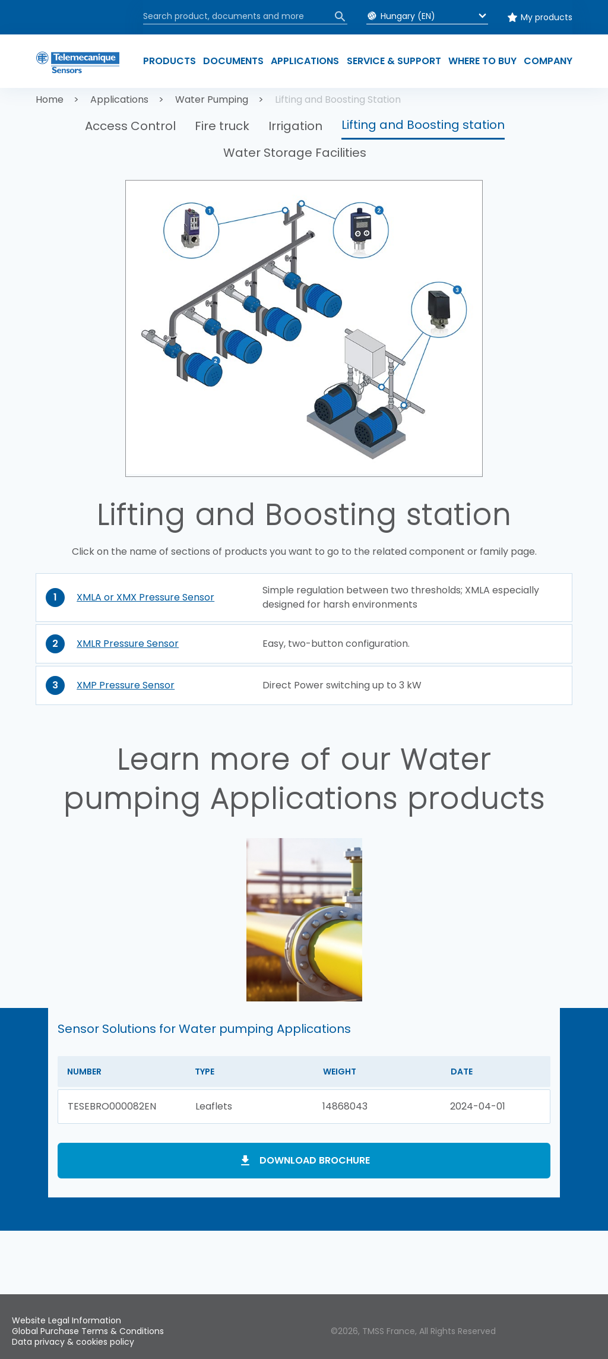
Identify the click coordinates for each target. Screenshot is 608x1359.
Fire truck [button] (222, 126)
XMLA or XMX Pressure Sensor (145, 597)
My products (546, 17)
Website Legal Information (66, 1320)
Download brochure (314, 1160)
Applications (119, 99)
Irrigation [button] (295, 126)
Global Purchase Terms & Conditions (88, 1331)
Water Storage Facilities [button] (294, 152)
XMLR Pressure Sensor (128, 643)
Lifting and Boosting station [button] (423, 124)
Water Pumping (211, 99)
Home (50, 99)
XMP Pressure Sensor (126, 685)
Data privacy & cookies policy (73, 1342)
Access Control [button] (130, 126)
